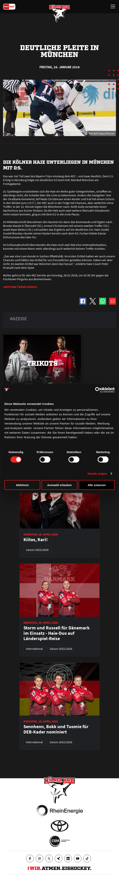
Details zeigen (97, 473)
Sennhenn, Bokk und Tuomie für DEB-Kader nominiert (55, 729)
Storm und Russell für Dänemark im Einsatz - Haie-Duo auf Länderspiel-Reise (56, 633)
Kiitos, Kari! (35, 539)
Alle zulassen (97, 485)
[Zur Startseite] (59, 13)
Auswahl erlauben (59, 485)
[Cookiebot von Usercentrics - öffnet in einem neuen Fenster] (98, 390)
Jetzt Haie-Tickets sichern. (20, 287)
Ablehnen (22, 485)
